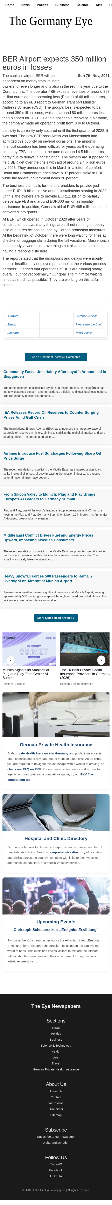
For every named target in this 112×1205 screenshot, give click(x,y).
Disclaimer (56, 1109)
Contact (56, 1097)
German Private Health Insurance (56, 744)
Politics (42, 5)
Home (9, 5)
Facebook (56, 1170)
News (25, 5)
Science (83, 5)
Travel (56, 1063)
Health (55, 1051)
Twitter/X (56, 1164)
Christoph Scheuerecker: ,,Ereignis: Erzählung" (56, 930)
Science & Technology (56, 1045)
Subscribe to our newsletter (56, 1136)
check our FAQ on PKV (24, 769)
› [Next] (101, 660)
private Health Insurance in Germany (41, 753)
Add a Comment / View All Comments (56, 357)
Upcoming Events (55, 921)
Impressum (56, 1103)
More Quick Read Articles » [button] (56, 617)
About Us (56, 1091)
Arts (99, 5)
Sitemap (56, 1115)
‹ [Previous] (10, 660)
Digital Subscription (56, 1142)
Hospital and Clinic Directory (56, 838)
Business (62, 5)
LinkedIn (56, 1176)
